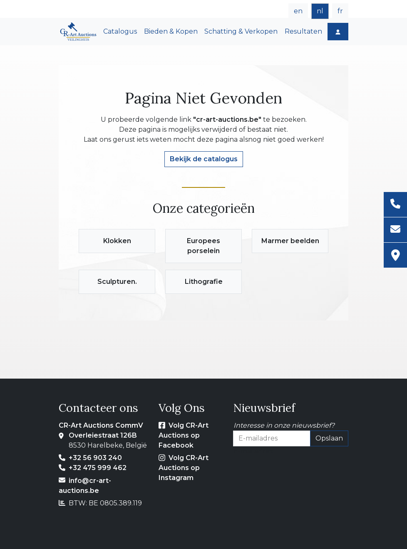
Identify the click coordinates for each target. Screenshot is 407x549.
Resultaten (303, 31)
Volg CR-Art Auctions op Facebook (183, 435)
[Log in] (338, 31)
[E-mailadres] (395, 230)
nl (320, 11)
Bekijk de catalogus (204, 159)
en (298, 11)
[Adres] (395, 255)
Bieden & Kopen (171, 31)
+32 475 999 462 (98, 468)
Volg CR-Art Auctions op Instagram (183, 468)
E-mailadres (253, 451)
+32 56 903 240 (95, 458)
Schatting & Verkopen (241, 31)
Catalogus (120, 31)
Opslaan (329, 438)
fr (340, 11)
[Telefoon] (395, 204)
